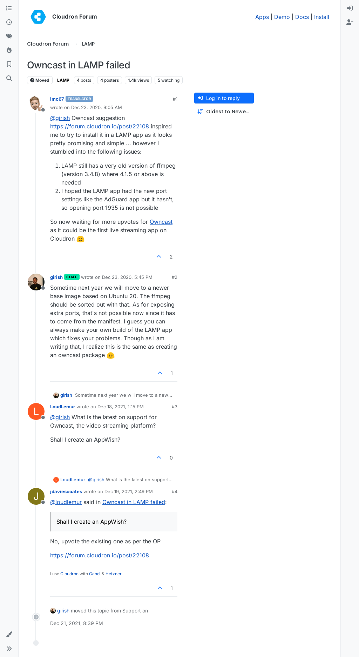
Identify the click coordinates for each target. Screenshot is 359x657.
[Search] (9, 78)
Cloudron (69, 573)
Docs (302, 16)
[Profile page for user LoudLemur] (36, 411)
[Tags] (9, 36)
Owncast (161, 221)
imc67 (57, 99)
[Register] (350, 22)
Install (321, 16)
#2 (174, 277)
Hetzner (114, 573)
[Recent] (9, 22)
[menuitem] (350, 8)
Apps (262, 16)
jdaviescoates (66, 491)
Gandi (95, 573)
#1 (175, 99)
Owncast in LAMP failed (133, 501)
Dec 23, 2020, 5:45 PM (127, 277)
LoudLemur (62, 406)
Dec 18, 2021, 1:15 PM (120, 406)
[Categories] (9, 8)
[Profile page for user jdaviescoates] (36, 496)
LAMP (63, 80)
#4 (174, 491)
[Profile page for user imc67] (36, 103)
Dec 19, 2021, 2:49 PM (128, 491)
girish (56, 277)
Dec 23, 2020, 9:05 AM (96, 107)
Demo (282, 16)
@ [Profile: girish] (60, 117)
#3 (174, 406)
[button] (9, 634)
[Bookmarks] (9, 64)
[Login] (350, 8)
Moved (39, 80)
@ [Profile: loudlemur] (66, 501)
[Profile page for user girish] (36, 282)
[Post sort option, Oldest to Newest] (224, 111)
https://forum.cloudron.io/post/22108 (99, 126)
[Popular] (9, 50)
